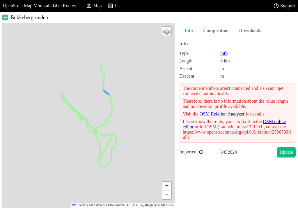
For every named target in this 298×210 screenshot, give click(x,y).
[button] (166, 31)
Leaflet (79, 205)
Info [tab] (189, 30)
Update (286, 152)
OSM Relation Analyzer (222, 113)
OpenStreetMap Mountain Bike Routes (39, 5)
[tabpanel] (237, 100)
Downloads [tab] (250, 30)
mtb (224, 53)
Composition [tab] (215, 30)
